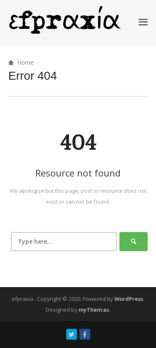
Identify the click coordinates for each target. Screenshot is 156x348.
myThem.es (94, 309)
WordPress (128, 299)
